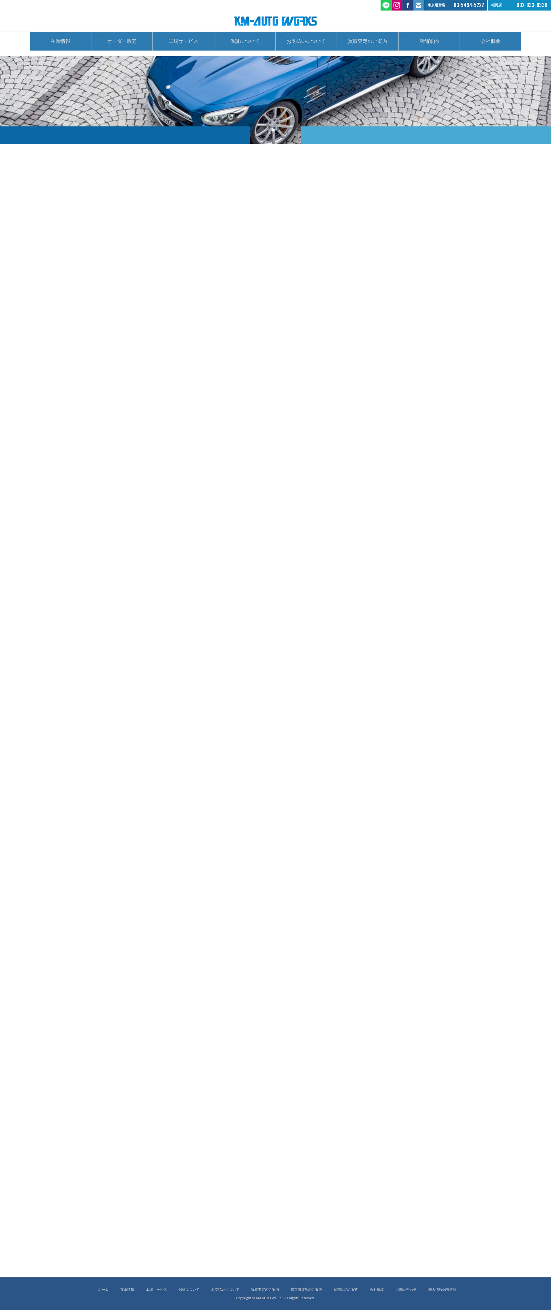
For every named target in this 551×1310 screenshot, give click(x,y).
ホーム (103, 1289)
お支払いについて (306, 43)
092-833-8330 (532, 5)
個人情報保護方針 (442, 1289)
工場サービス (183, 43)
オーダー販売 (122, 43)
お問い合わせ (406, 1289)
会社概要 (490, 43)
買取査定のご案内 (367, 43)
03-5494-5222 (469, 5)
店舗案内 (429, 43)
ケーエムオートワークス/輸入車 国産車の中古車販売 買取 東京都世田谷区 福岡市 (275, 21)
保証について (245, 43)
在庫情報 (60, 43)
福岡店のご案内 (346, 1289)
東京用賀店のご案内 (306, 1289)
